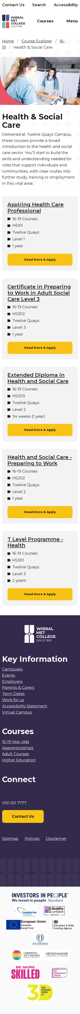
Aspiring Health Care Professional (35, 208)
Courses (45, 21)
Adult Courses (15, 754)
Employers (12, 681)
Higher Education (19, 760)
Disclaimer (56, 838)
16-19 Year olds (15, 741)
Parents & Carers (18, 687)
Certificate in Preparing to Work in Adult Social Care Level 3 (39, 293)
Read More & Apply (40, 260)
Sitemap (10, 838)
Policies (32, 838)
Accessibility (66, 5)
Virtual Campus (17, 712)
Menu (72, 21)
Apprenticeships (17, 748)
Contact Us (13, 5)
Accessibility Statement (24, 706)
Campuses (12, 669)
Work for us (13, 700)
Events (8, 675)
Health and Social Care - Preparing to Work (39, 460)
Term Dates (13, 693)
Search (39, 5)
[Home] (21, 22)
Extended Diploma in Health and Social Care (37, 378)
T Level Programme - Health (35, 542)
